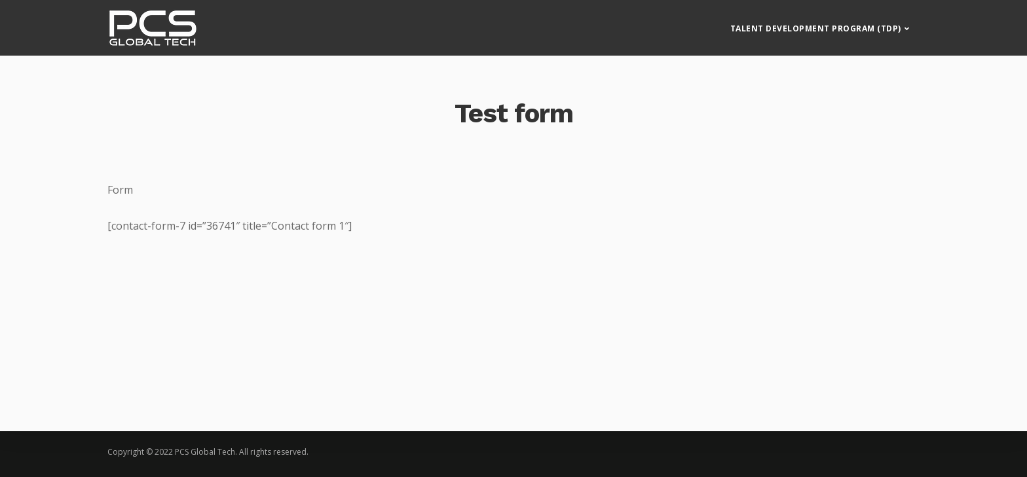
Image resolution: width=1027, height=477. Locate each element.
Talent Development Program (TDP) (815, 23)
